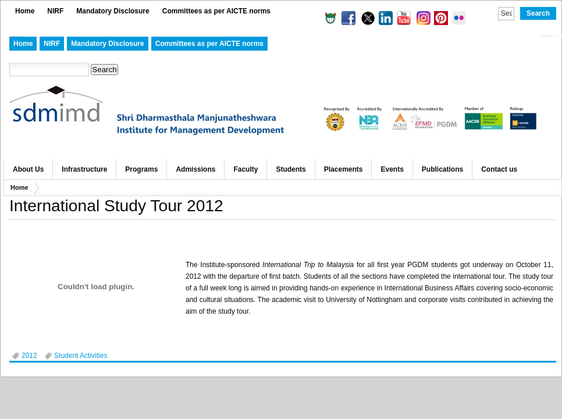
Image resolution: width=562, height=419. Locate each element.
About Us (28, 169)
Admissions (195, 169)
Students (290, 169)
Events (391, 169)
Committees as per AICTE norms (216, 11)
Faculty (245, 169)
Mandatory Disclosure (112, 11)
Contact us (499, 169)
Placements (343, 169)
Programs (141, 169)
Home (24, 11)
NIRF (55, 11)
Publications (442, 169)
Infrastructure (84, 169)
